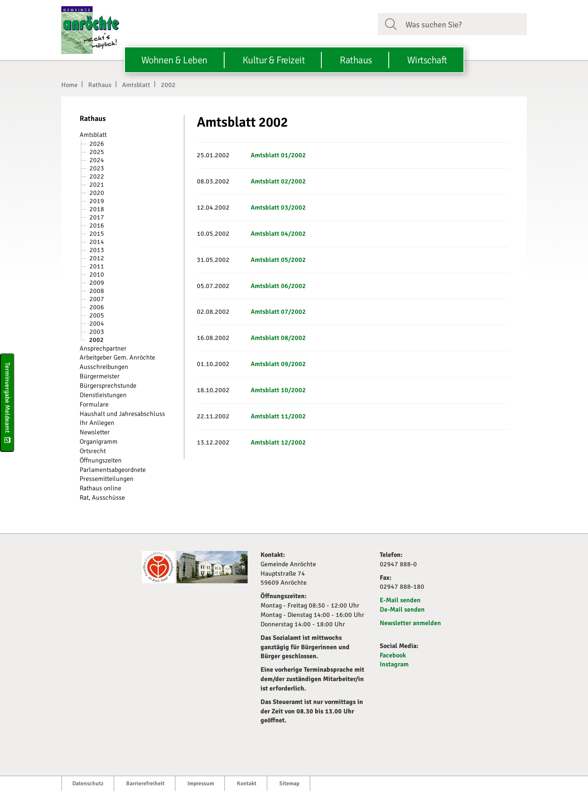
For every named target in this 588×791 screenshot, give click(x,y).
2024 (96, 160)
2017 (96, 217)
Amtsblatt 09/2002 (278, 364)
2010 (96, 274)
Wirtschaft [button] (427, 60)
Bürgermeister (100, 376)
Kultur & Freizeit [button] (274, 60)
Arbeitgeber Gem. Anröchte (117, 357)
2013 (96, 250)
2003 (96, 332)
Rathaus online (100, 488)
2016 (96, 225)
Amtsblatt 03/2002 (278, 207)
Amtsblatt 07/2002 (278, 312)
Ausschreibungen (104, 367)
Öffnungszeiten (101, 460)
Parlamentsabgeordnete (113, 470)
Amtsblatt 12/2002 (278, 442)
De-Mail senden (402, 610)
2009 (96, 283)
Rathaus (99, 85)
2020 (96, 193)
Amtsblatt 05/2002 (278, 260)
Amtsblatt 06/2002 (278, 286)
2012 (96, 258)
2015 (96, 234)
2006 (96, 307)
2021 (96, 185)
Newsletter (95, 432)
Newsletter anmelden (410, 623)
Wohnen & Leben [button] (174, 60)
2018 (96, 209)
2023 (96, 168)
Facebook (393, 655)
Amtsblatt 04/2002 (278, 234)
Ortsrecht (93, 451)
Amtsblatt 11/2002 (278, 416)
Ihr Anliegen (97, 423)
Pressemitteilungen (107, 479)
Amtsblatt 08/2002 (278, 338)
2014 (96, 242)
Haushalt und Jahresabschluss (122, 414)
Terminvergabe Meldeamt (7, 402)
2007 (96, 299)
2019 (96, 201)
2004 (96, 324)
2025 (96, 152)
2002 (168, 85)
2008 (96, 291)
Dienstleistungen (103, 395)
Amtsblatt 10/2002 (278, 390)
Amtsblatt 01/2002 (278, 155)
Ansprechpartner (103, 348)
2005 (96, 315)
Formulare (94, 404)
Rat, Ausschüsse (102, 498)
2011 (96, 266)
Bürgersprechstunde (108, 386)
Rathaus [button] (356, 60)
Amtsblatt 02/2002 (278, 181)
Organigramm (99, 442)
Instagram (394, 664)
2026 (96, 144)
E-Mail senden (400, 600)
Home (69, 85)
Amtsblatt (136, 85)
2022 (96, 176)
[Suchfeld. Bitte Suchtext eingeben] (463, 23)
